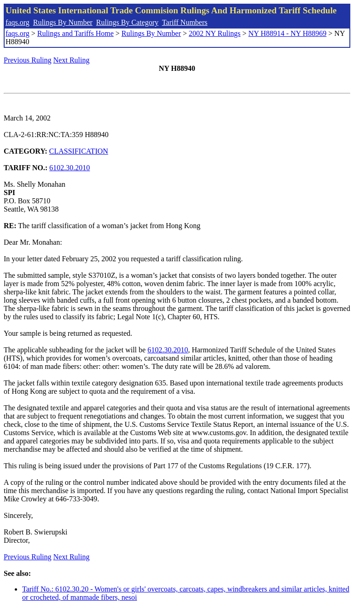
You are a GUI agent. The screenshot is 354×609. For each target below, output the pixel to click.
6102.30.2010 (69, 168)
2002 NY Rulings (215, 33)
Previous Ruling (28, 60)
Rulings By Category (127, 22)
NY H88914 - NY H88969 (287, 33)
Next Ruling (71, 60)
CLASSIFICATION (78, 151)
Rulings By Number (63, 22)
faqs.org (18, 22)
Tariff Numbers (184, 22)
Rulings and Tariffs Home (75, 33)
